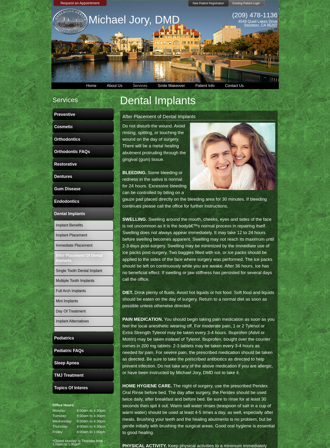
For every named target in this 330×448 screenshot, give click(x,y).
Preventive (64, 114)
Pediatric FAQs (69, 350)
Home (91, 86)
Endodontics (67, 201)
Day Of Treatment (71, 311)
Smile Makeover (171, 86)
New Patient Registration (208, 3)
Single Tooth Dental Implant (79, 271)
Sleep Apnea (66, 363)
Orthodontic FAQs (72, 151)
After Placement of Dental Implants (159, 116)
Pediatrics (64, 338)
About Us (114, 86)
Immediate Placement (74, 245)
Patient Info (205, 86)
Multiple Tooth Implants (75, 281)
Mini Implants (67, 301)
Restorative (65, 164)
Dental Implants (69, 213)
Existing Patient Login (246, 3)
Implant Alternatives (72, 321)
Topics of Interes (71, 387)
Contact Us (234, 86)
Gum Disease (67, 188)
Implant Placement (71, 235)
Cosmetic (63, 126)
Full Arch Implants (71, 291)
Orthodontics (67, 139)
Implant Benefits (69, 225)
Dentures (63, 176)
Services (140, 86)
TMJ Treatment (69, 375)
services (65, 100)
